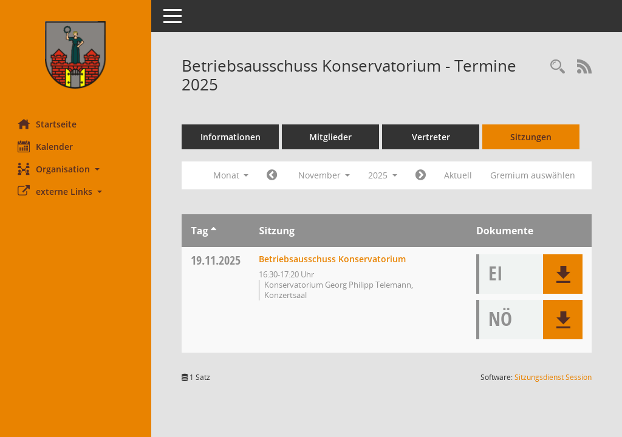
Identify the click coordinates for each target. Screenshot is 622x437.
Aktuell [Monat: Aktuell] (459, 175)
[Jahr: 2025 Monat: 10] (272, 175)
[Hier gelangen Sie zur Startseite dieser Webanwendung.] (76, 55)
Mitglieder (331, 137)
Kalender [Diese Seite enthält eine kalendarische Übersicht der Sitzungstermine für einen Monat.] (45, 146)
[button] (76, 169)
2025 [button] (383, 175)
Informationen (231, 137)
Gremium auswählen (533, 175)
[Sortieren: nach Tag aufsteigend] (213, 230)
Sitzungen (531, 137)
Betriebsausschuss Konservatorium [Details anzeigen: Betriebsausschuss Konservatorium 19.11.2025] (332, 259)
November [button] (324, 175)
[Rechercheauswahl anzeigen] (557, 67)
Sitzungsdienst (553, 377)
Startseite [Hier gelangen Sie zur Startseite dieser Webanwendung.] (47, 124)
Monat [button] (231, 175)
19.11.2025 (216, 260)
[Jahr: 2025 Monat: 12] (421, 175)
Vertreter (431, 137)
